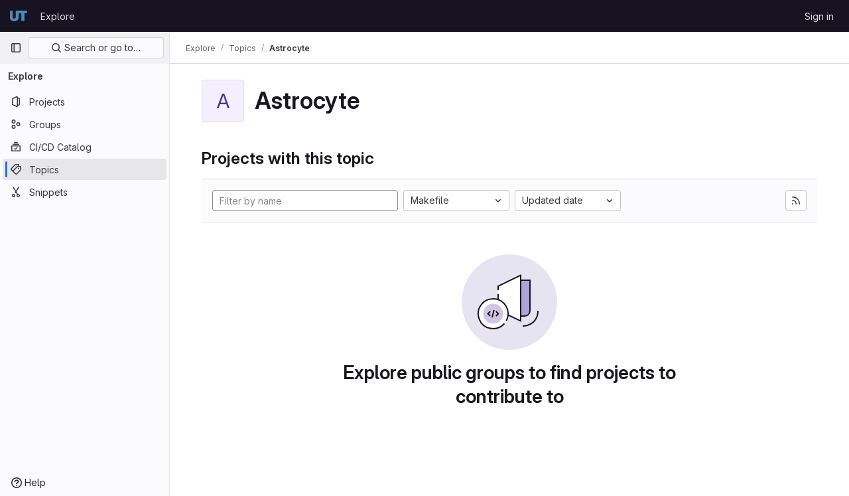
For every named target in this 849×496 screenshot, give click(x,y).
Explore (57, 16)
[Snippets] (84, 192)
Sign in (819, 16)
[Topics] (84, 169)
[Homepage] (18, 16)
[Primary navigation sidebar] (16, 47)
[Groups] (84, 124)
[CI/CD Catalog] (84, 146)
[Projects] (84, 101)
